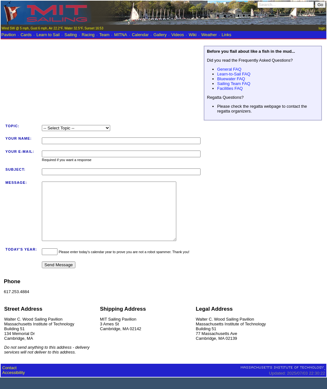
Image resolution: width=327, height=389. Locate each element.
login (322, 28)
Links (226, 34)
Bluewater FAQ (231, 78)
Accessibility (13, 384)
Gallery (159, 34)
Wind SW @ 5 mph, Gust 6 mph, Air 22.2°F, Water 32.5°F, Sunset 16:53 (52, 28)
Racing (88, 34)
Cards (26, 34)
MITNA (120, 34)
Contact (9, 379)
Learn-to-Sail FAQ (233, 74)
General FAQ (229, 69)
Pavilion (8, 34)
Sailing (71, 34)
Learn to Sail (48, 34)
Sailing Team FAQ (233, 83)
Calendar (140, 34)
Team (104, 34)
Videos (177, 34)
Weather (209, 34)
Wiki (193, 34)
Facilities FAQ (230, 88)
